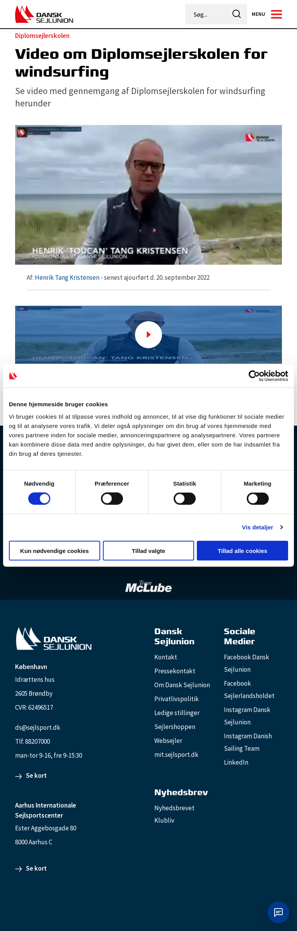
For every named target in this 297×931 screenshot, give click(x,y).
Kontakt (165, 657)
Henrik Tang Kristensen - (69, 277)
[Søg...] (206, 14)
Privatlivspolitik (176, 699)
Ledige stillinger (177, 713)
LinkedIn (236, 762)
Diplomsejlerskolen (42, 35)
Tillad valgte (148, 550)
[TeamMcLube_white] (148, 586)
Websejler (168, 740)
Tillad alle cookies (242, 550)
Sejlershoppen (174, 726)
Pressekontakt (174, 671)
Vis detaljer (257, 527)
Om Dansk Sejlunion (182, 685)
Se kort (36, 775)
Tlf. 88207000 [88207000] (32, 741)
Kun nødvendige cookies (54, 550)
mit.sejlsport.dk (176, 754)
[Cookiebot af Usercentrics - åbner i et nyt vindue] (254, 376)
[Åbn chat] (278, 912)
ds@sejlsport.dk (37, 727)
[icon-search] (236, 14)
